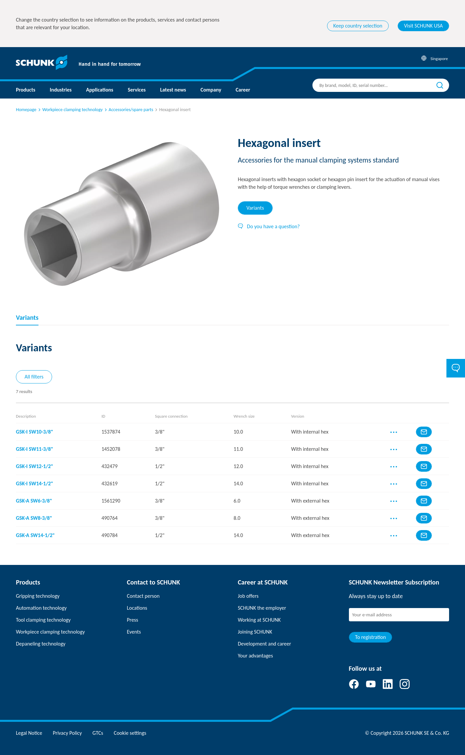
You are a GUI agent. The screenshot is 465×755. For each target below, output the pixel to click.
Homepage (26, 109)
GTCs (98, 733)
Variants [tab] (255, 208)
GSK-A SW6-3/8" (34, 501)
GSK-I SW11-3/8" (34, 449)
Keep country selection (357, 26)
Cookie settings (130, 733)
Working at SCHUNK (259, 620)
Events (134, 632)
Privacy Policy (67, 733)
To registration (370, 637)
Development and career (264, 644)
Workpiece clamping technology (70, 109)
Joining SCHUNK (255, 632)
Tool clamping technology (43, 620)
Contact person (143, 596)
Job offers (248, 596)
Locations (137, 608)
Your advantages (255, 655)
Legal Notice (29, 733)
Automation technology (41, 608)
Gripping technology (37, 596)
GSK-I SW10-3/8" (34, 432)
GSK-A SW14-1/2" (35, 535)
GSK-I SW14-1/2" (34, 483)
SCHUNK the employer (262, 608)
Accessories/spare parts (128, 109)
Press (132, 620)
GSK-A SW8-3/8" (34, 518)
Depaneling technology (40, 644)
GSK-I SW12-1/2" (34, 466)
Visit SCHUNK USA (423, 26)
